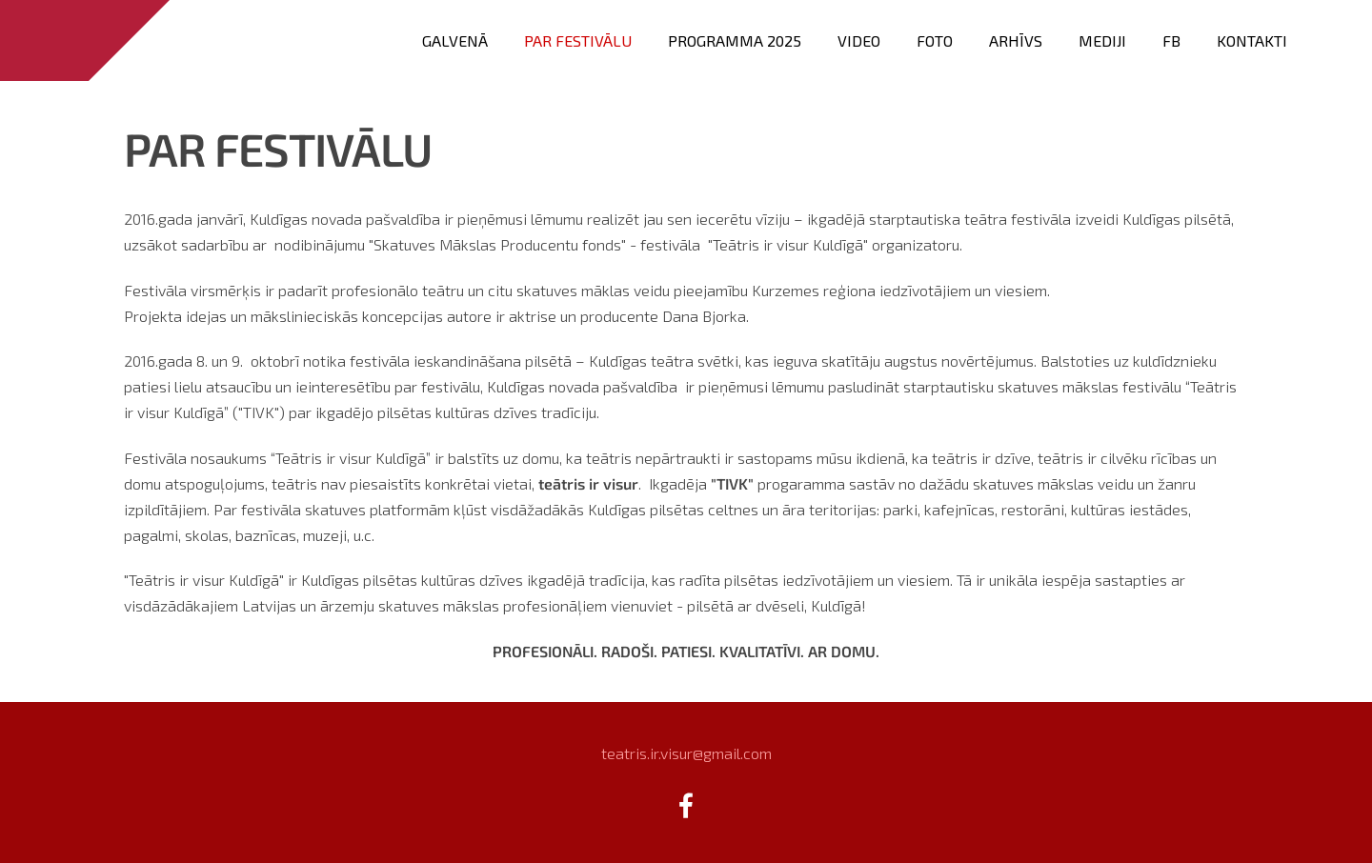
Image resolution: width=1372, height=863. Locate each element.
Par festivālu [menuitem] (578, 40)
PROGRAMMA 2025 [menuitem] (734, 40)
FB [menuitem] (1171, 40)
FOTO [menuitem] (935, 40)
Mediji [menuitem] (1102, 40)
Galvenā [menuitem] (455, 40)
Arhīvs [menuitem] (1015, 40)
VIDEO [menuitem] (858, 40)
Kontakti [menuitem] (1252, 40)
